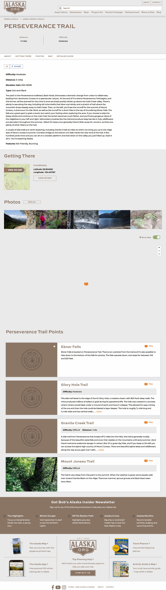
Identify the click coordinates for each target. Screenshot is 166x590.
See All (32, 202)
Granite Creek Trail (77, 423)
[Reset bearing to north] (159, 254)
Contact (156, 2)
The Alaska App (38, 564)
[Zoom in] (159, 247)
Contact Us (82, 573)
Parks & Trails (11, 19)
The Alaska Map (38, 544)
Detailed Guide (65, 56)
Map (50, 56)
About (146, 2)
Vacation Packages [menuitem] (114, 12)
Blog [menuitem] (159, 12)
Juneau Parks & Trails (33, 19)
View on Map (45, 178)
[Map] (85, 285)
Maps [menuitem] (86, 12)
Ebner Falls (71, 347)
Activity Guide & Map (145, 564)
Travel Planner (141, 544)
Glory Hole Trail (74, 385)
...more (98, 412)
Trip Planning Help (83, 559)
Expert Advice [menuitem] (61, 12)
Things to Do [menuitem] (97, 12)
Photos (40, 56)
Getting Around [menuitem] (132, 12)
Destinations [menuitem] (76, 12)
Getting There (23, 56)
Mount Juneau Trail (77, 461)
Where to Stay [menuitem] (147, 12)
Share (16, 67)
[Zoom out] (159, 250)
